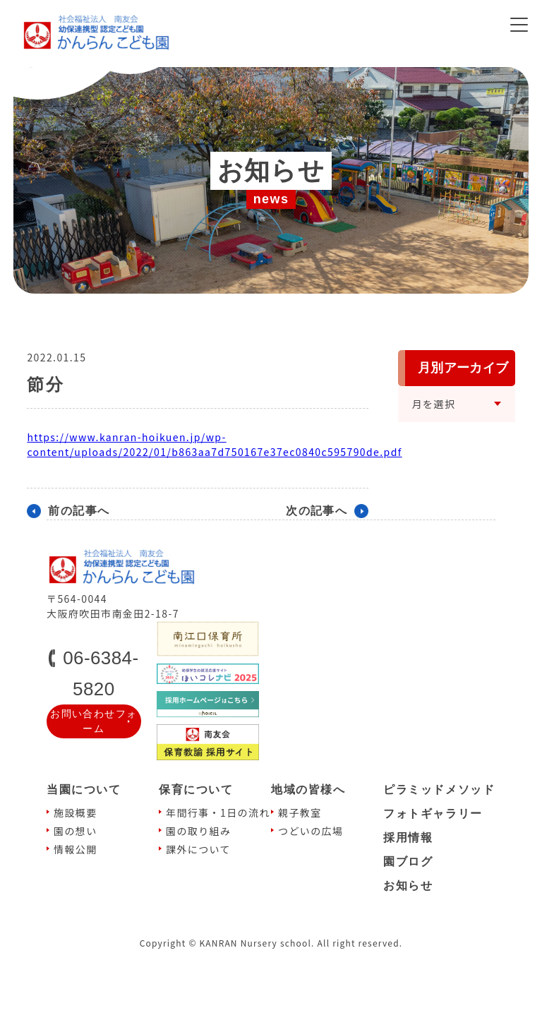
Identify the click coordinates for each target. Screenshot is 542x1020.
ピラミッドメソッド (439, 790)
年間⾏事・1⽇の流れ (218, 812)
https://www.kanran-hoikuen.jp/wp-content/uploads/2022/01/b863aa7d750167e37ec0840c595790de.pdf (214, 444)
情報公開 (75, 849)
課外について (198, 849)
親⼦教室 (300, 812)
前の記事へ (78, 511)
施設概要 (75, 812)
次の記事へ (316, 511)
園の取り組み (198, 831)
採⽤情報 (408, 838)
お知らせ (408, 886)
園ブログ (408, 862)
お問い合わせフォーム (93, 721)
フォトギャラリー (433, 814)
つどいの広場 (310, 831)
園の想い (75, 831)
